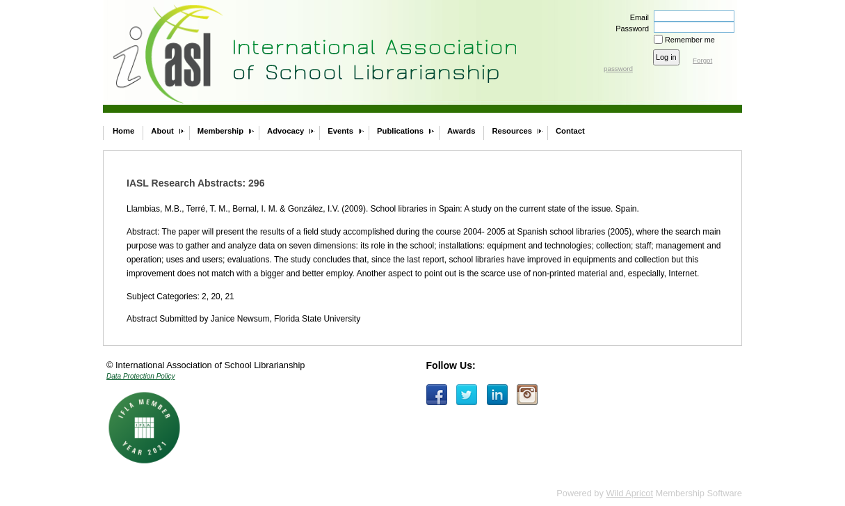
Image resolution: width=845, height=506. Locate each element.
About (162, 131)
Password (630, 28)
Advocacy (285, 131)
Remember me (690, 39)
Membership (220, 131)
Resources (512, 131)
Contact (570, 131)
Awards (461, 131)
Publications (400, 131)
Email (637, 17)
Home (123, 131)
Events (340, 131)
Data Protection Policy (140, 376)
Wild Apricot (629, 493)
